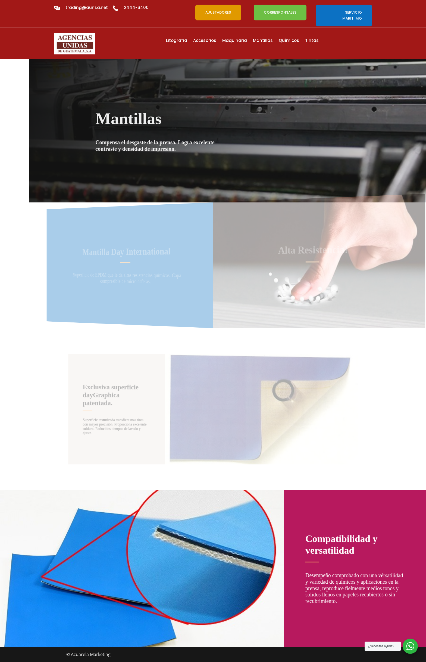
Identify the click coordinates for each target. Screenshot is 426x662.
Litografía (176, 41)
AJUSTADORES (218, 12)
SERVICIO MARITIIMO (352, 15)
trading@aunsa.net (86, 7)
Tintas (312, 41)
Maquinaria (234, 41)
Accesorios (204, 41)
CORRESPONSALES (280, 12)
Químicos (289, 41)
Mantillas (263, 41)
